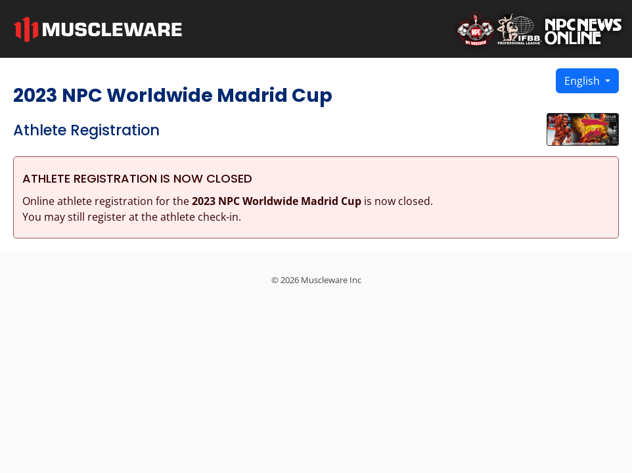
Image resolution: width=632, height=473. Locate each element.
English (583, 81)
